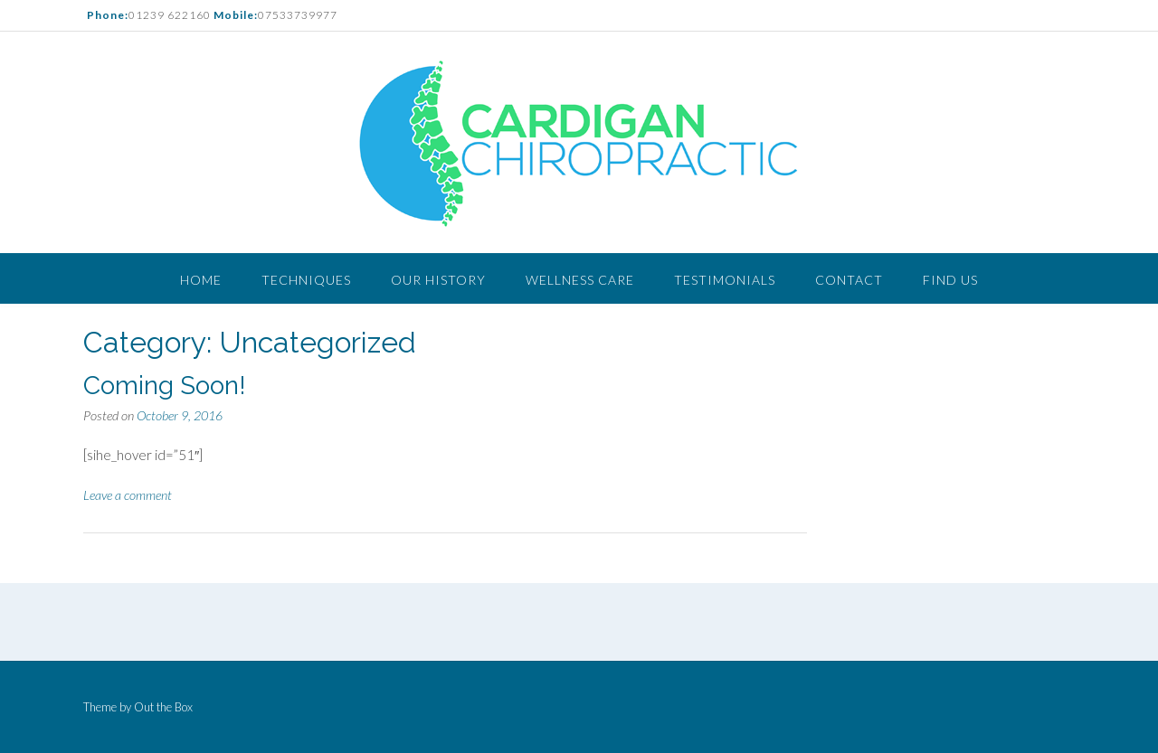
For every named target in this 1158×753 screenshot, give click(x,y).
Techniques (306, 279)
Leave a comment (127, 495)
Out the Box (163, 707)
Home (201, 279)
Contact (849, 279)
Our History (438, 279)
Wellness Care (580, 279)
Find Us (950, 279)
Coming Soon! (164, 385)
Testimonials (724, 279)
